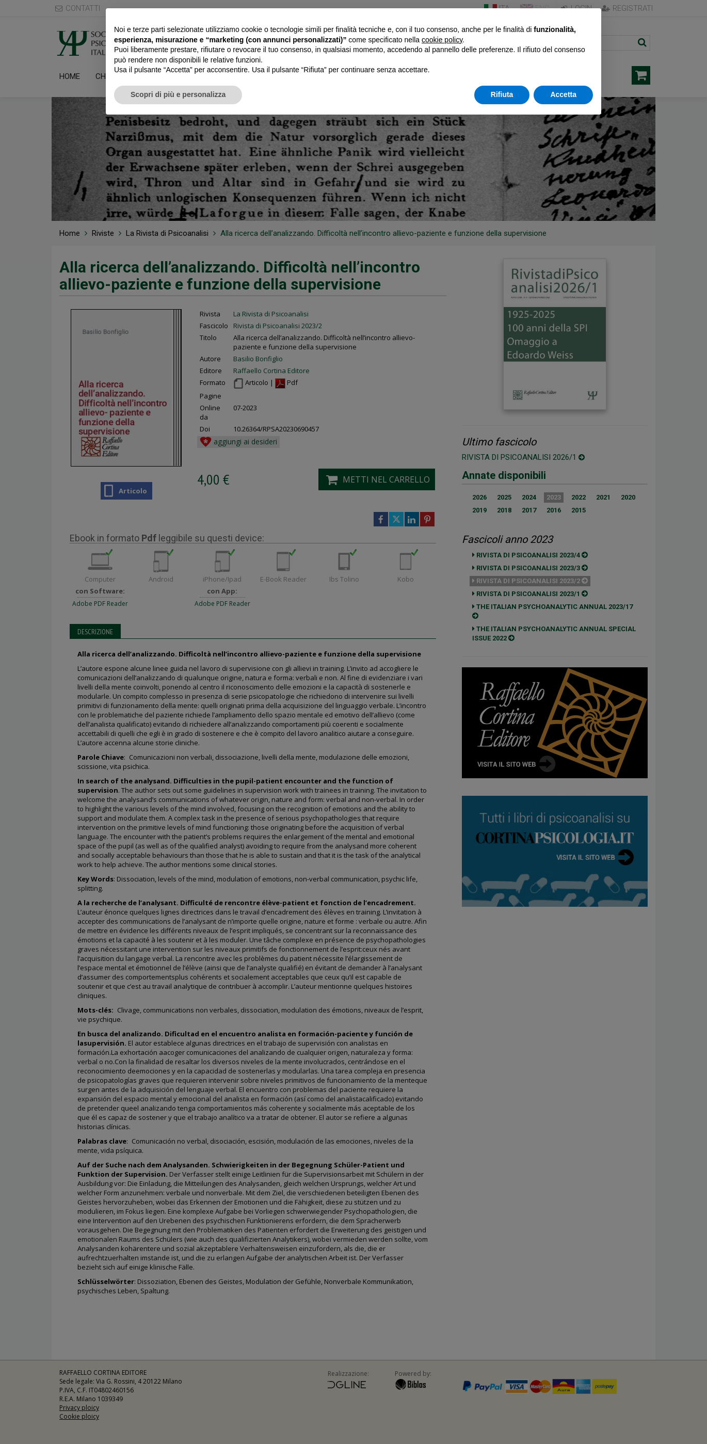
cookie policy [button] (442, 40)
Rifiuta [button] (502, 94)
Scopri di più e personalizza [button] (178, 94)
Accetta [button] (563, 94)
